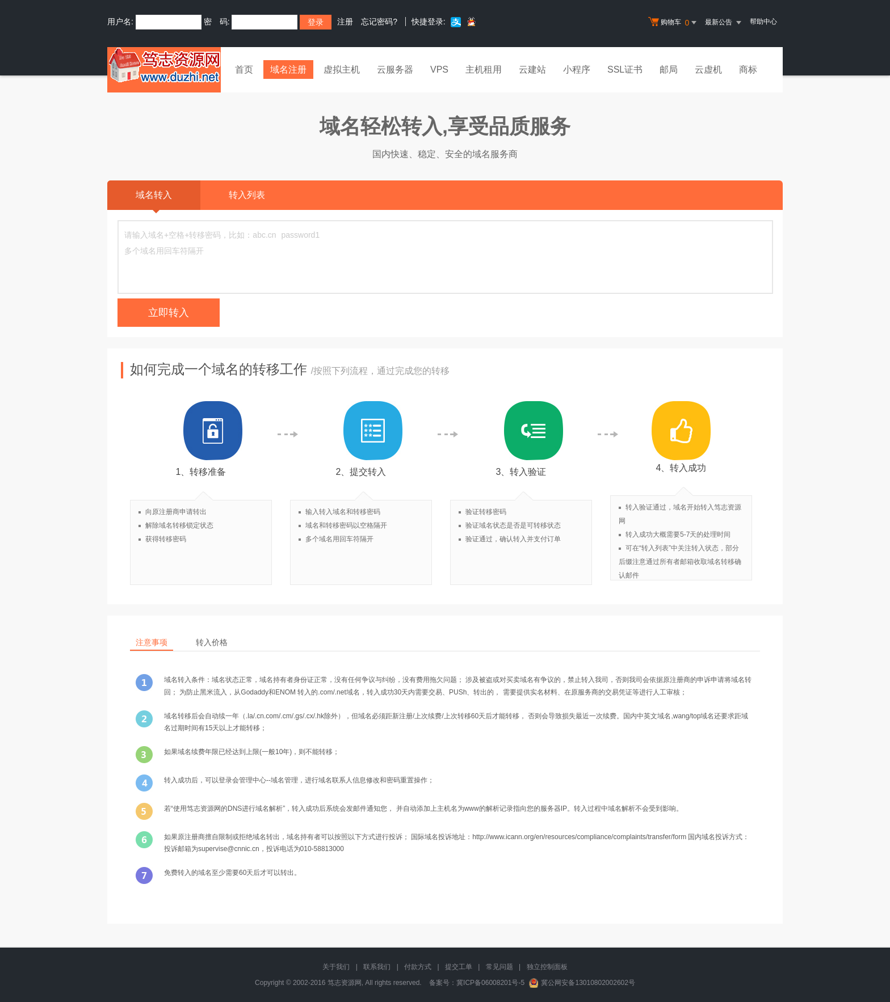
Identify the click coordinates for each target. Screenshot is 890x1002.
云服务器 (395, 69)
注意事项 (151, 642)
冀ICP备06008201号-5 (490, 983)
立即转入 (168, 312)
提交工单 (458, 967)
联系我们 (377, 967)
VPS (439, 69)
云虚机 (708, 69)
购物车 (673, 22)
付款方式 (417, 967)
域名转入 (154, 200)
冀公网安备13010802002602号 (588, 983)
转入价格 (212, 642)
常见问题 (499, 967)
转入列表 (247, 195)
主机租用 (483, 69)
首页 (244, 69)
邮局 (669, 69)
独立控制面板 (547, 967)
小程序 (576, 69)
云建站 (532, 69)
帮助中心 (763, 22)
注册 (345, 21)
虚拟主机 (342, 69)
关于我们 (336, 967)
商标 (748, 69)
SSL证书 (625, 69)
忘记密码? (379, 21)
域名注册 (288, 69)
